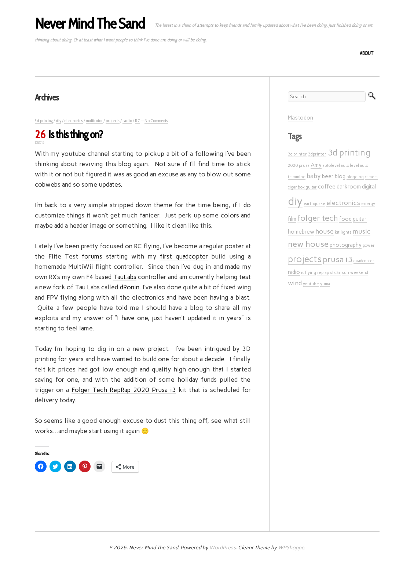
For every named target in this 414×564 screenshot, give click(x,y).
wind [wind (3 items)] (295, 283)
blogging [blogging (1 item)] (355, 177)
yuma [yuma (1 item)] (325, 284)
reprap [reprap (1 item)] (323, 272)
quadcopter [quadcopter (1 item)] (363, 261)
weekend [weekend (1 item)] (359, 272)
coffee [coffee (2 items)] (327, 186)
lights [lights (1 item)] (346, 232)
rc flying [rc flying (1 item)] (308, 272)
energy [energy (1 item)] (368, 203)
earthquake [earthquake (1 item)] (314, 203)
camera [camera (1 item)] (371, 177)
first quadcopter (184, 256)
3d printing (44, 120)
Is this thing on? (75, 134)
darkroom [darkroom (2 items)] (349, 186)
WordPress (222, 548)
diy (58, 120)
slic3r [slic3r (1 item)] (335, 272)
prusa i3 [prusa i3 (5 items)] (337, 259)
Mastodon (300, 117)
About (367, 53)
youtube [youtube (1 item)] (311, 284)
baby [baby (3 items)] (314, 176)
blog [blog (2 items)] (340, 176)
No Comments (156, 120)
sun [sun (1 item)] (345, 272)
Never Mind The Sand (90, 23)
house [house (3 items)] (324, 231)
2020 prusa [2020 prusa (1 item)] (298, 165)
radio (127, 120)
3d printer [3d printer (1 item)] (297, 154)
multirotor (94, 120)
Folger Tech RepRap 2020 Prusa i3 (124, 389)
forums (92, 256)
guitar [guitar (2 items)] (360, 219)
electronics (73, 120)
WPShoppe (291, 548)
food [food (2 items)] (345, 219)
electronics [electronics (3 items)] (343, 202)
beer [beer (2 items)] (328, 176)
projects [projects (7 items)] (305, 259)
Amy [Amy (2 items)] (316, 165)
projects (113, 120)
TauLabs (124, 277)
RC (137, 120)
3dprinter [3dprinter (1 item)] (317, 154)
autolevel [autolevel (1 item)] (331, 165)
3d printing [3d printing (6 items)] (348, 152)
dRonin (129, 287)
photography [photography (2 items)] (346, 245)
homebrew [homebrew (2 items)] (301, 231)
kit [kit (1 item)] (337, 232)
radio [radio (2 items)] (294, 272)
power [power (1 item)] (369, 245)
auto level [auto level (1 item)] (350, 165)
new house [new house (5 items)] (308, 244)
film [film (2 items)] (292, 219)
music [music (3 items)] (361, 231)
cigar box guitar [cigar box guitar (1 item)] (302, 187)
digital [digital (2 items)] (369, 186)
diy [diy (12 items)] (295, 201)
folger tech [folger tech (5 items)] (317, 218)
